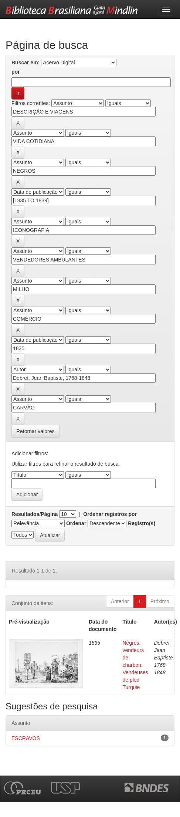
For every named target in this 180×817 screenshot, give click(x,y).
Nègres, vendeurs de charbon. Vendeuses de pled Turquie (135, 665)
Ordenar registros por (110, 514)
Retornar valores (35, 431)
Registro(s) (141, 523)
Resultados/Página (34, 514)
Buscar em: (25, 62)
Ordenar (76, 523)
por (15, 72)
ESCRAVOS (25, 738)
